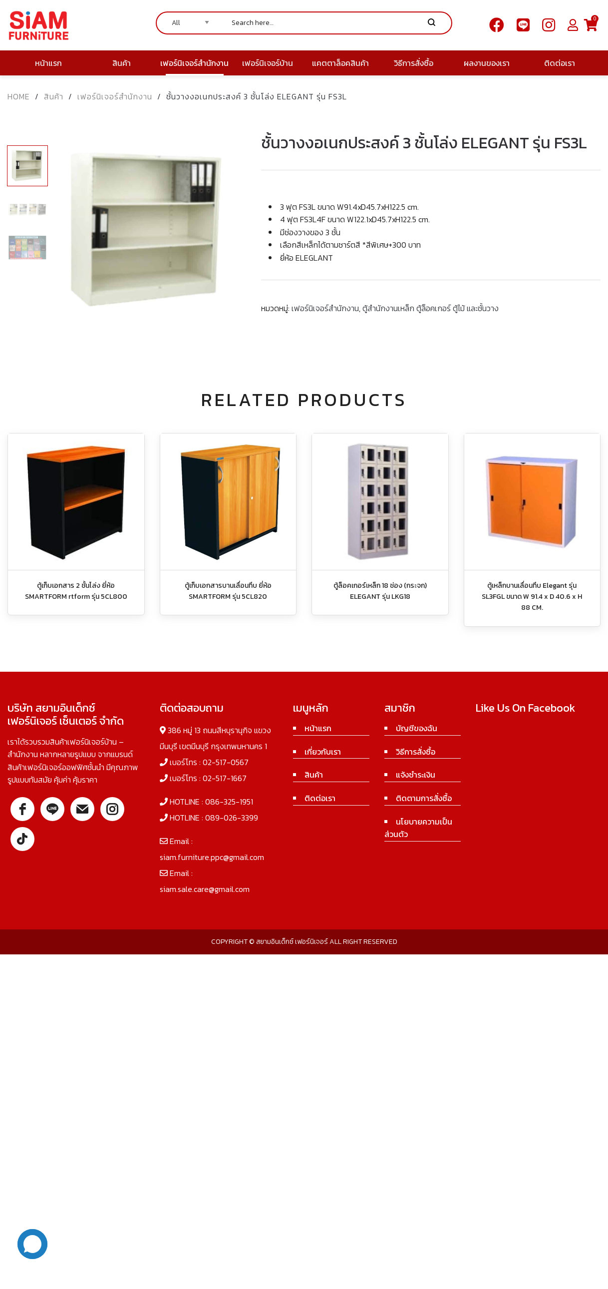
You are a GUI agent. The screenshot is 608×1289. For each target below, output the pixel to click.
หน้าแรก (317, 728)
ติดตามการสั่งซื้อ (424, 798)
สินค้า (53, 96)
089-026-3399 (231, 818)
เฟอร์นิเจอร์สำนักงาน (114, 96)
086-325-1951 (229, 802)
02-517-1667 (225, 778)
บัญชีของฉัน (416, 728)
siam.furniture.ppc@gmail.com (212, 857)
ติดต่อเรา (319, 798)
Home (18, 96)
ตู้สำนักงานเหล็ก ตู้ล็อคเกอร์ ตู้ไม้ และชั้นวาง (430, 308)
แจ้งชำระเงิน (415, 775)
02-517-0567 (226, 762)
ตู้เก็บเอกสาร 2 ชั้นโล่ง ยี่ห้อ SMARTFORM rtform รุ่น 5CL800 (76, 591)
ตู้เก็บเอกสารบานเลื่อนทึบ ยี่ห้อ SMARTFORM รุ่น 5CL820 (228, 591)
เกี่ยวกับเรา (322, 752)
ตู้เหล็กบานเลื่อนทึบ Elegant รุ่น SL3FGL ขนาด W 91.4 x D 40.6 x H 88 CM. (532, 596)
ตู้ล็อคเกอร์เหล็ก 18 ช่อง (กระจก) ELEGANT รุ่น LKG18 (380, 591)
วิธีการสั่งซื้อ (415, 752)
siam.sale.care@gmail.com (205, 889)
